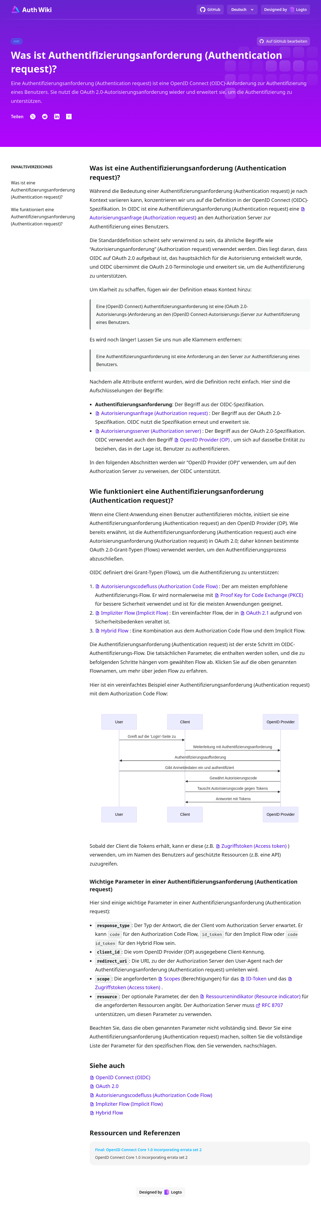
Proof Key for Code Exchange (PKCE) (261, 595)
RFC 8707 (272, 1005)
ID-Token (256, 978)
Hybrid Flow (114, 630)
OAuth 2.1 (257, 613)
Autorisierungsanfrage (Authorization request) (143, 217)
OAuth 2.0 (107, 1086)
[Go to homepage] (31, 9)
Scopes (172, 978)
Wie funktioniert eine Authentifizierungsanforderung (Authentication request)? (43, 217)
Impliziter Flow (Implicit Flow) (134, 613)
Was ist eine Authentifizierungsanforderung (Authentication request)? (43, 190)
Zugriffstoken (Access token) (254, 846)
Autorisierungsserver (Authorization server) (151, 431)
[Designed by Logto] (285, 9)
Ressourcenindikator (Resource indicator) (253, 996)
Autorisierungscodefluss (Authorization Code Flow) (159, 586)
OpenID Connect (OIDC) (123, 1077)
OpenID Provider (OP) (205, 439)
